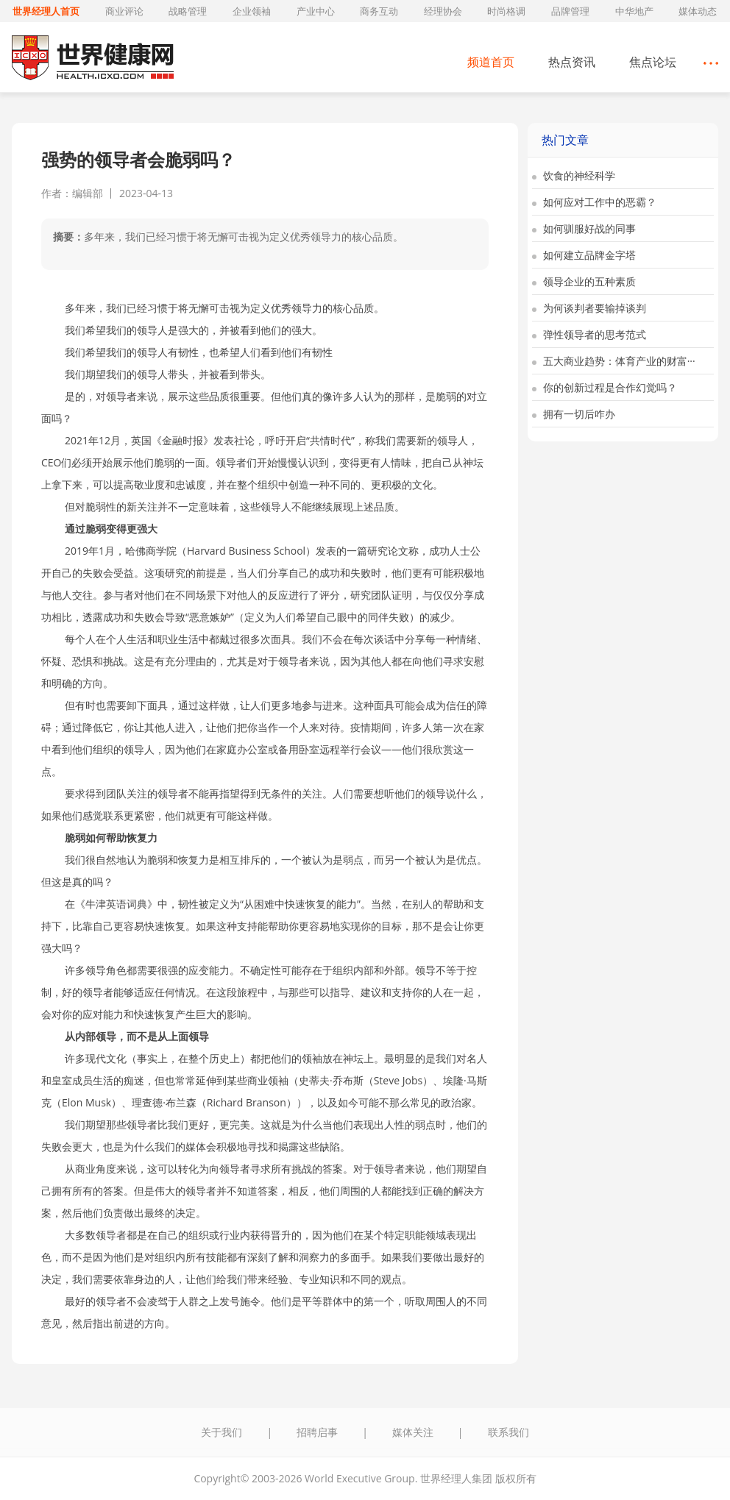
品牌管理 (570, 11)
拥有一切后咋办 (573, 414)
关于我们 (221, 1432)
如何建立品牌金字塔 (584, 255)
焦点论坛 (652, 62)
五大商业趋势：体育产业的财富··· (613, 361)
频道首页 (490, 62)
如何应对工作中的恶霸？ (594, 202)
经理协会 (443, 11)
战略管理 (188, 11)
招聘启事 (317, 1432)
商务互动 (379, 11)
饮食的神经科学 (573, 175)
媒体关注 (412, 1432)
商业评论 (124, 11)
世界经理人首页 (46, 11)
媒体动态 (697, 11)
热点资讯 (571, 62)
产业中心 (316, 11)
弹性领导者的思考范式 (589, 334)
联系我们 (508, 1432)
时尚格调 (506, 11)
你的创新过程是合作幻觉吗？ (604, 387)
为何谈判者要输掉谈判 (589, 308)
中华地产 (634, 11)
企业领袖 (252, 11)
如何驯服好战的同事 (584, 228)
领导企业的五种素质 (584, 281)
